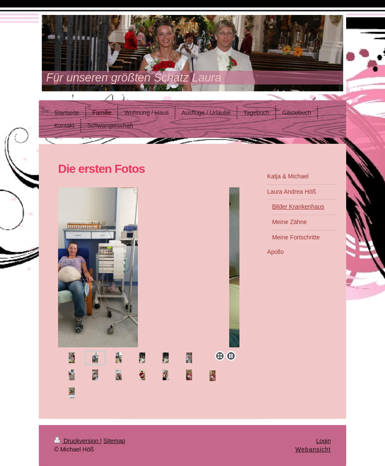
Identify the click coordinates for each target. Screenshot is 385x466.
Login (323, 440)
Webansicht (313, 449)
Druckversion (77, 440)
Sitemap (114, 440)
